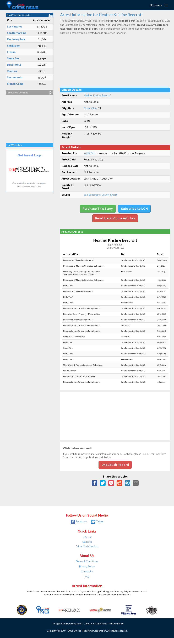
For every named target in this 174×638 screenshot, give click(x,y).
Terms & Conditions (87, 561)
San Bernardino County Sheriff (100, 194)
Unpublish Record (115, 465)
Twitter (97, 521)
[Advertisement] (29, 117)
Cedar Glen (90, 108)
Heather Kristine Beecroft (97, 95)
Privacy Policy (87, 566)
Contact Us (87, 571)
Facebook (79, 521)
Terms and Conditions (95, 623)
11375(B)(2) (89, 153)
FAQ (87, 576)
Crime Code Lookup (87, 546)
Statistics (87, 541)
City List (87, 537)
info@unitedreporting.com (67, 623)
